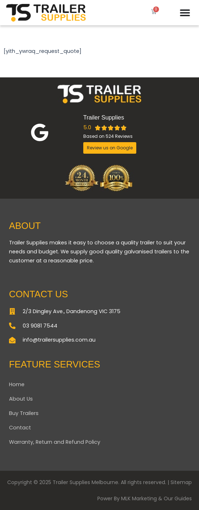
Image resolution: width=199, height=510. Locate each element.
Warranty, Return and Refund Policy (54, 442)
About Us (21, 398)
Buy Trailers (24, 413)
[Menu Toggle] (185, 12)
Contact (20, 427)
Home (17, 384)
